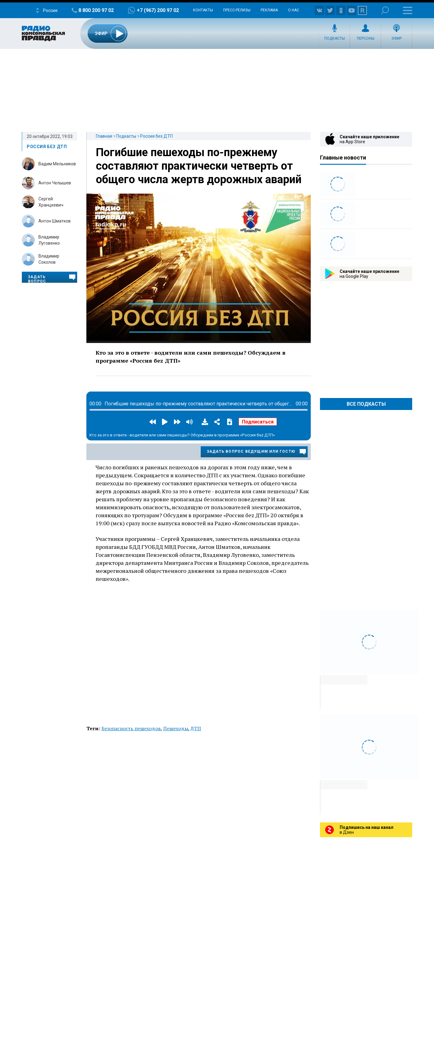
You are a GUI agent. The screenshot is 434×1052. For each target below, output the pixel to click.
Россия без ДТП (156, 136)
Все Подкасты (366, 404)
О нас (293, 10)
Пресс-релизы (237, 10)
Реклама (269, 10)
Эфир (396, 38)
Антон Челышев (54, 182)
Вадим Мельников (57, 163)
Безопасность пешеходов (131, 728)
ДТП (196, 728)
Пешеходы (175, 728)
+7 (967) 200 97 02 (158, 10)
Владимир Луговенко (49, 240)
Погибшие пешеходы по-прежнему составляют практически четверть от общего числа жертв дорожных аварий (199, 166)
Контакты (203, 10)
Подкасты (334, 38)
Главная (104, 136)
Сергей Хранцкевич (50, 201)
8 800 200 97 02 (96, 10)
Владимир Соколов (48, 259)
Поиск (385, 10)
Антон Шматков (54, 221)
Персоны (365, 38)
